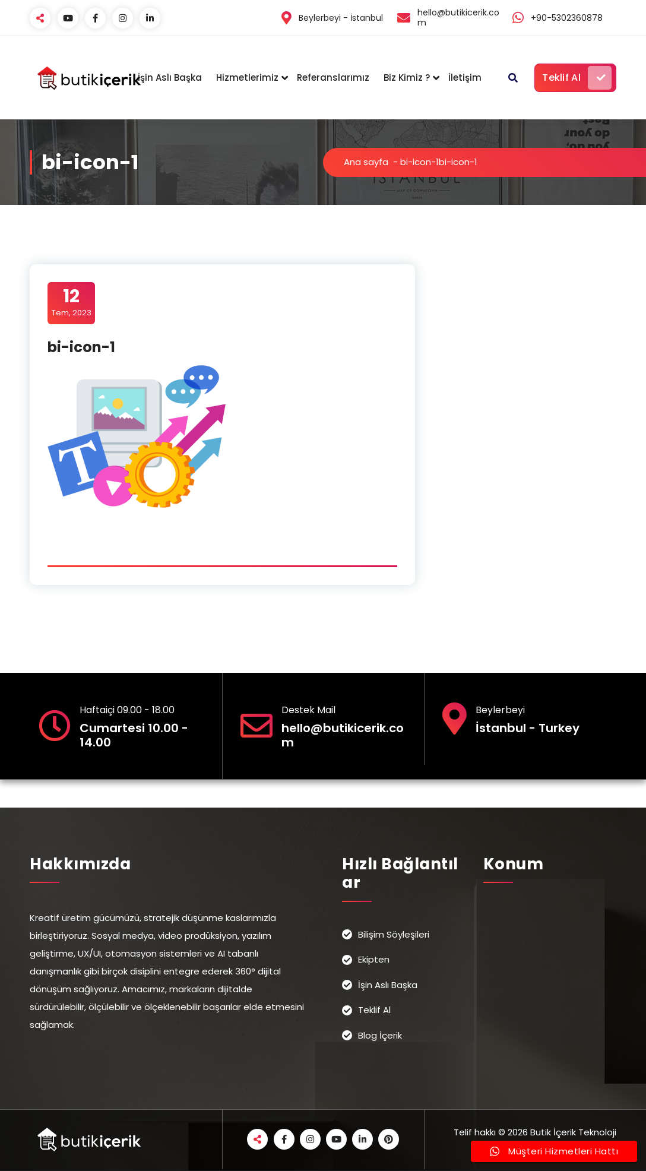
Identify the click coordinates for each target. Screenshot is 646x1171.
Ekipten (374, 959)
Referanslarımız (333, 77)
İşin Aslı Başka (170, 77)
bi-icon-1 (419, 162)
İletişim (465, 77)
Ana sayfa (366, 162)
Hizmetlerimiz (247, 77)
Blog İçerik (380, 1035)
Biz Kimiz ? (407, 77)
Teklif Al (577, 78)
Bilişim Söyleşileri (393, 934)
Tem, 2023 (71, 302)
